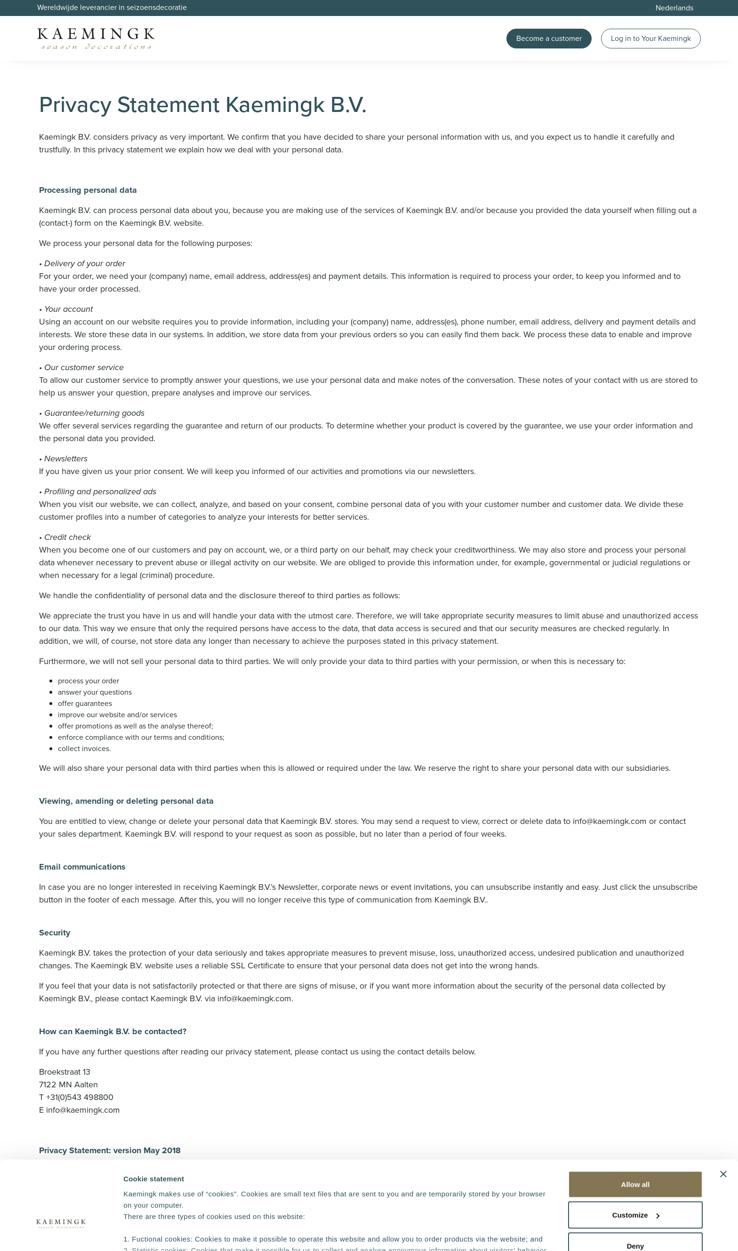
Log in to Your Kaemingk (651, 38)
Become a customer (549, 38)
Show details (145, 1232)
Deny (635, 1181)
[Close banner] (723, 1109)
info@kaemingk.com (610, 821)
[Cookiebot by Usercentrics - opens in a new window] (61, 1233)
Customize (635, 1150)
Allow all (635, 1119)
